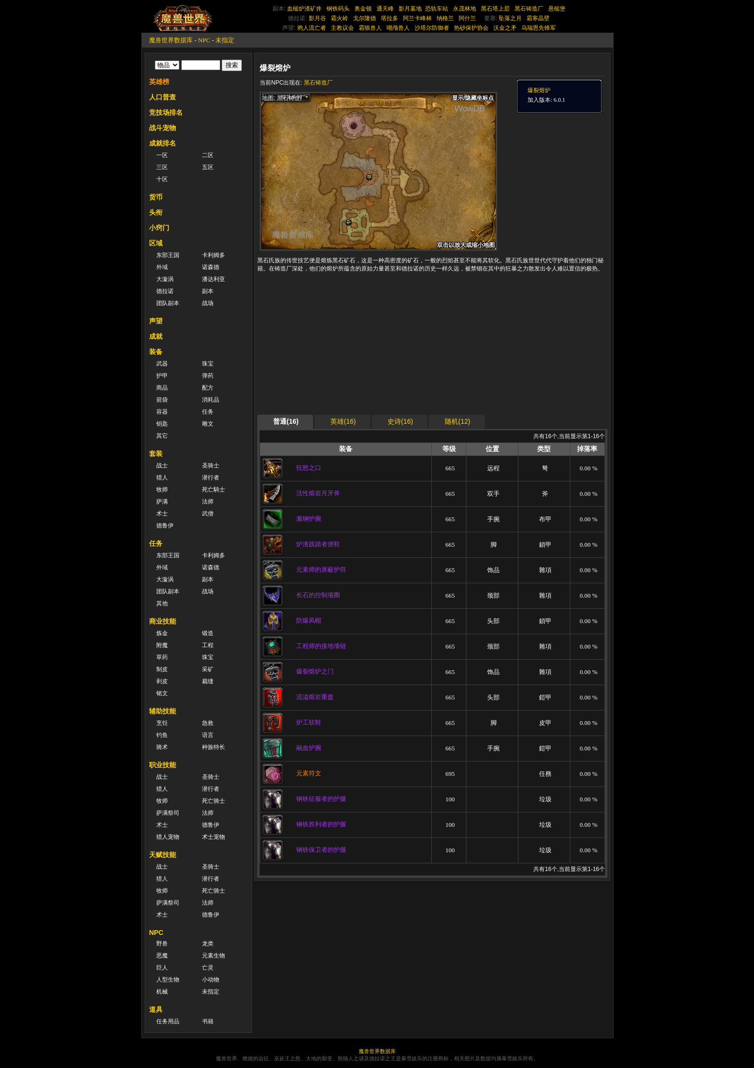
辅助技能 (162, 711)
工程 (208, 645)
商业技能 (162, 621)
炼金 (162, 633)
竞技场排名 (166, 112)
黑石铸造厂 (529, 8)
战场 (208, 303)
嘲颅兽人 (398, 28)
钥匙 (162, 423)
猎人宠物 (167, 837)
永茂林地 (464, 8)
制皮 (162, 669)
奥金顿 (363, 8)
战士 (162, 465)
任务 (208, 411)
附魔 (162, 645)
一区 (162, 155)
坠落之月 (510, 18)
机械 (162, 991)
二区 (208, 155)
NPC (204, 40)
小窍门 (159, 228)
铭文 (162, 693)
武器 (162, 363)
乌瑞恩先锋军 (538, 28)
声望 (156, 321)
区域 (156, 243)
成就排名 (162, 143)
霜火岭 (339, 18)
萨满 (162, 501)
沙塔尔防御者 (432, 28)
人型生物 (167, 979)
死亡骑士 (213, 801)
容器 (162, 411)
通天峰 (385, 8)
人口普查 (162, 97)
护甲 (162, 375)
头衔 (156, 212)
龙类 (208, 943)
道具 (156, 1009)
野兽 (162, 943)
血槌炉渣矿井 (304, 8)
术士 (162, 513)
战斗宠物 (162, 128)
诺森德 (210, 267)
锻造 (208, 633)
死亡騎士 (213, 489)
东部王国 (167, 255)
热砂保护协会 (471, 28)
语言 (208, 735)
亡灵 (208, 967)
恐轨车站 (436, 8)
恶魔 (162, 955)
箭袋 (162, 399)
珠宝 (208, 363)
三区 (162, 167)
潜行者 (210, 477)
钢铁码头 (338, 8)
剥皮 (162, 681)
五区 (208, 167)
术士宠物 (213, 837)
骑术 (162, 747)
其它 (162, 435)
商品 (162, 387)
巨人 (162, 967)
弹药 (208, 375)
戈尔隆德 (364, 18)
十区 (162, 179)
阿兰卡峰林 (417, 18)
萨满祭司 (167, 813)
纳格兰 (445, 18)
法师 (208, 501)
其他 (162, 603)
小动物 (210, 979)
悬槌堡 (557, 8)
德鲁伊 (165, 525)
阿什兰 (467, 18)
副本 (208, 291)
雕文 (208, 423)
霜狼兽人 (370, 28)
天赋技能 (162, 855)
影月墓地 (410, 8)
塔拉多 (389, 18)
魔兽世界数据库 (171, 40)
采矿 (208, 669)
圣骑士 (210, 465)
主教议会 (342, 28)
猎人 (162, 477)
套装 (156, 453)
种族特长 (213, 747)
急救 (208, 723)
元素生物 (213, 955)
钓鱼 (162, 735)
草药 (162, 657)
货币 (156, 197)
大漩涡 (165, 279)
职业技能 (162, 765)
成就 (156, 336)
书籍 (208, 1021)
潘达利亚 (213, 279)
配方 (208, 387)
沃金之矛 (504, 28)
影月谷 (317, 18)
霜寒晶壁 (538, 18)
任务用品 (167, 1021)
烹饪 (162, 723)
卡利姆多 (213, 255)
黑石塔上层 (495, 8)
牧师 (162, 489)
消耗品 (210, 399)
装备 (156, 352)
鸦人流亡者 (311, 28)
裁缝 (208, 681)
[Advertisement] (350, 346)
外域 (162, 267)
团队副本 (167, 303)
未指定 (224, 40)
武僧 (208, 513)
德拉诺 (165, 291)
